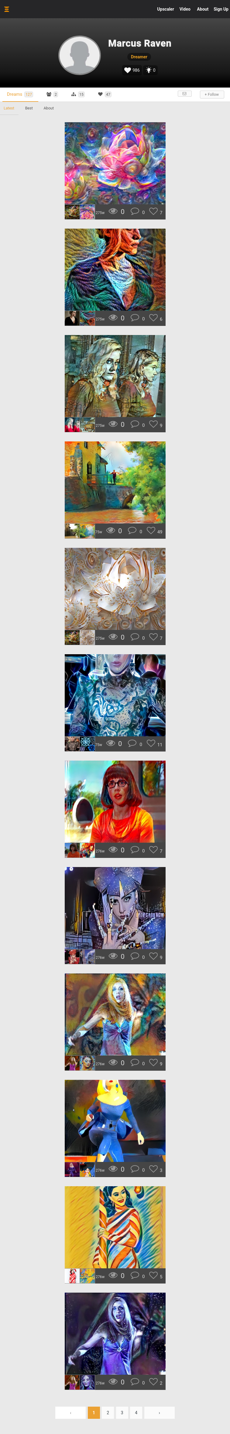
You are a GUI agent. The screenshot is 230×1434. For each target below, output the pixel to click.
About (202, 9)
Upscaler (165, 9)
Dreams (20, 94)
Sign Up (221, 9)
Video (185, 9)
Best (29, 108)
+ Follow (212, 94)
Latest (9, 108)
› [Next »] (159, 1412)
